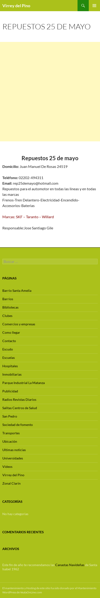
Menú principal (94, 5)
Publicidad (10, 391)
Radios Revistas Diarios (19, 399)
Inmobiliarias (12, 374)
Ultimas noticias (14, 450)
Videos (7, 467)
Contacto (9, 341)
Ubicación (9, 441)
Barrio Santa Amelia (16, 290)
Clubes (7, 316)
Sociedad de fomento (17, 425)
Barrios (7, 299)
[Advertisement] (50, 91)
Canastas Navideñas (69, 565)
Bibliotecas (10, 307)
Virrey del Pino (16, 5)
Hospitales (10, 366)
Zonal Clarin (11, 483)
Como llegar (11, 332)
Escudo (7, 349)
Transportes (11, 433)
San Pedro (9, 416)
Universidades (12, 458)
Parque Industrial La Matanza (23, 383)
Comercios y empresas (18, 324)
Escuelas (8, 358)
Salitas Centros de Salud (19, 408)
